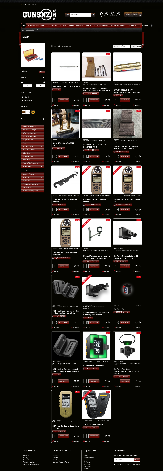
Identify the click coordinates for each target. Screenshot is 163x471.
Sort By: (115, 46)
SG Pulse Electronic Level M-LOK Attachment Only (126, 256)
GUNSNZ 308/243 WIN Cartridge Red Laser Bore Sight (127, 91)
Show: (134, 46)
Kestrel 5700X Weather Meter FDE (127, 200)
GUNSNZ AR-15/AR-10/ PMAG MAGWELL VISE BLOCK (126, 147)
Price (23, 77)
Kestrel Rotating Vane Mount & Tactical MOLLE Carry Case (96, 256)
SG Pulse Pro (119, 308)
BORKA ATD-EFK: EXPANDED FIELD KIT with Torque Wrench (96, 89)
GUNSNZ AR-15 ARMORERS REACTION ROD (94, 145)
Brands (24, 107)
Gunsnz (85, 82)
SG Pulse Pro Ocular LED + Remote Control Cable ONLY (126, 369)
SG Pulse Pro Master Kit (93, 364)
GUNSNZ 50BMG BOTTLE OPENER (63, 144)
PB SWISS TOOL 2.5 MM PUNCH (66, 87)
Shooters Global (118, 247)
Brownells (55, 82)
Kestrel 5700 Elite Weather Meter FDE (95, 200)
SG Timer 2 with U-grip (93, 422)
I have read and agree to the (127, 464)
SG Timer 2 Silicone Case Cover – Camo (66, 425)
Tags (23, 119)
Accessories (30, 30)
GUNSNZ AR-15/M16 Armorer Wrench (64, 200)
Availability (26, 93)
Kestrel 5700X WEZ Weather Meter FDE (64, 252)
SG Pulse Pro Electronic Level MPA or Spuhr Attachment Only (65, 368)
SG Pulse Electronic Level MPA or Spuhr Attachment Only (65, 310)
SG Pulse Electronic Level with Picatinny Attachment (96, 312)
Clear (42, 72)
